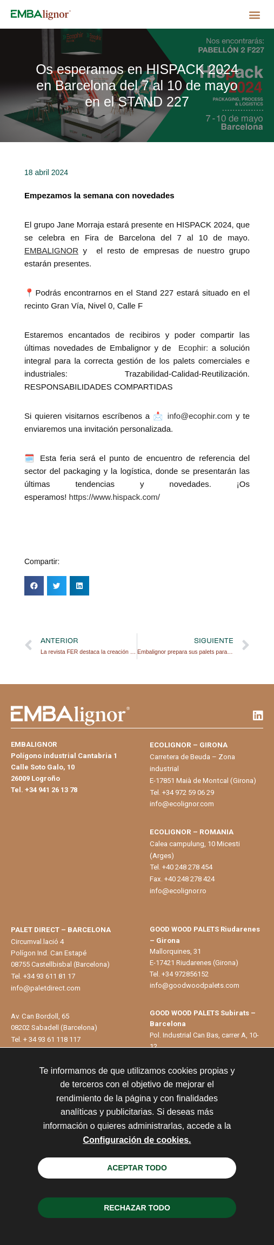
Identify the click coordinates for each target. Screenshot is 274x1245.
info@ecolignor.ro (178, 891)
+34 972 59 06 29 (188, 792)
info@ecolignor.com (182, 804)
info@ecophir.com (200, 415)
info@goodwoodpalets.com (194, 985)
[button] (254, 14)
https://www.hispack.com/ (114, 496)
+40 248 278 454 (187, 867)
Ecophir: (195, 347)
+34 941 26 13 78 (51, 790)
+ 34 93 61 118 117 (52, 1039)
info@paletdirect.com (46, 988)
